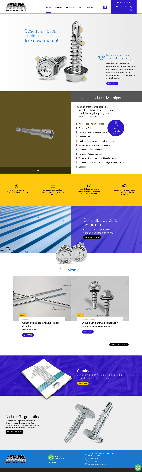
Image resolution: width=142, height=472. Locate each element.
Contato (90, 7)
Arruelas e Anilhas (86, 128)
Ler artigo (28, 335)
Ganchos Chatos (86, 137)
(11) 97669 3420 (93, 461)
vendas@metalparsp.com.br (97, 464)
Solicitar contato (14, 432)
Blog (81, 7)
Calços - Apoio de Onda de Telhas (93, 132)
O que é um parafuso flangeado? (100, 322)
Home (48, 7)
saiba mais (112, 83)
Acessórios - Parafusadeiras (91, 124)
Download (83, 383)
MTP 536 (35, 170)
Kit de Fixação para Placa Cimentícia (94, 145)
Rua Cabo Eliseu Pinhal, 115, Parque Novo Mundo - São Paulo (101, 454)
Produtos (70, 7)
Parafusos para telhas (92, 319)
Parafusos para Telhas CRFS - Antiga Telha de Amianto (102, 162)
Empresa (58, 7)
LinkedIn (54, 462)
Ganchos (25, 319)
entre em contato (92, 237)
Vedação (82, 167)
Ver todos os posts (119, 344)
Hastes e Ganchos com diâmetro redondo (96, 141)
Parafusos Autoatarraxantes (90, 150)
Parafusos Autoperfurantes (90, 154)
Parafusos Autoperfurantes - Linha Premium (97, 158)
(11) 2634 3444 (93, 458)
